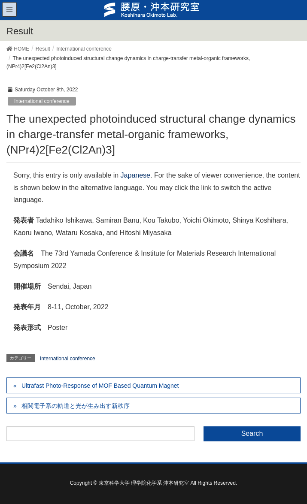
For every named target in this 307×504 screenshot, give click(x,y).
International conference (42, 101)
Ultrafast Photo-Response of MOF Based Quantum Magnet (100, 385)
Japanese (135, 175)
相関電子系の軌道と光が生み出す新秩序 (75, 405)
